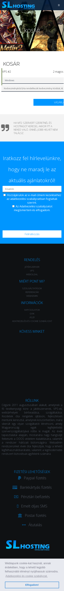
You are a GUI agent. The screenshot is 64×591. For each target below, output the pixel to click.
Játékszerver (32, 266)
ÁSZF (32, 317)
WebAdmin (32, 295)
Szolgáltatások (32, 288)
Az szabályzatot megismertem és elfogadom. (33, 208)
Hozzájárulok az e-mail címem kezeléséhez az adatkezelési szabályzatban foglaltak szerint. (34, 198)
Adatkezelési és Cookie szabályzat (32, 321)
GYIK (32, 313)
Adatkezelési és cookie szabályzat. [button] (26, 576)
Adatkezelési (27, 206)
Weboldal (32, 274)
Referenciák (32, 292)
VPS (32, 270)
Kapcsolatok (32, 309)
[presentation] (32, 220)
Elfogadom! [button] (32, 584)
